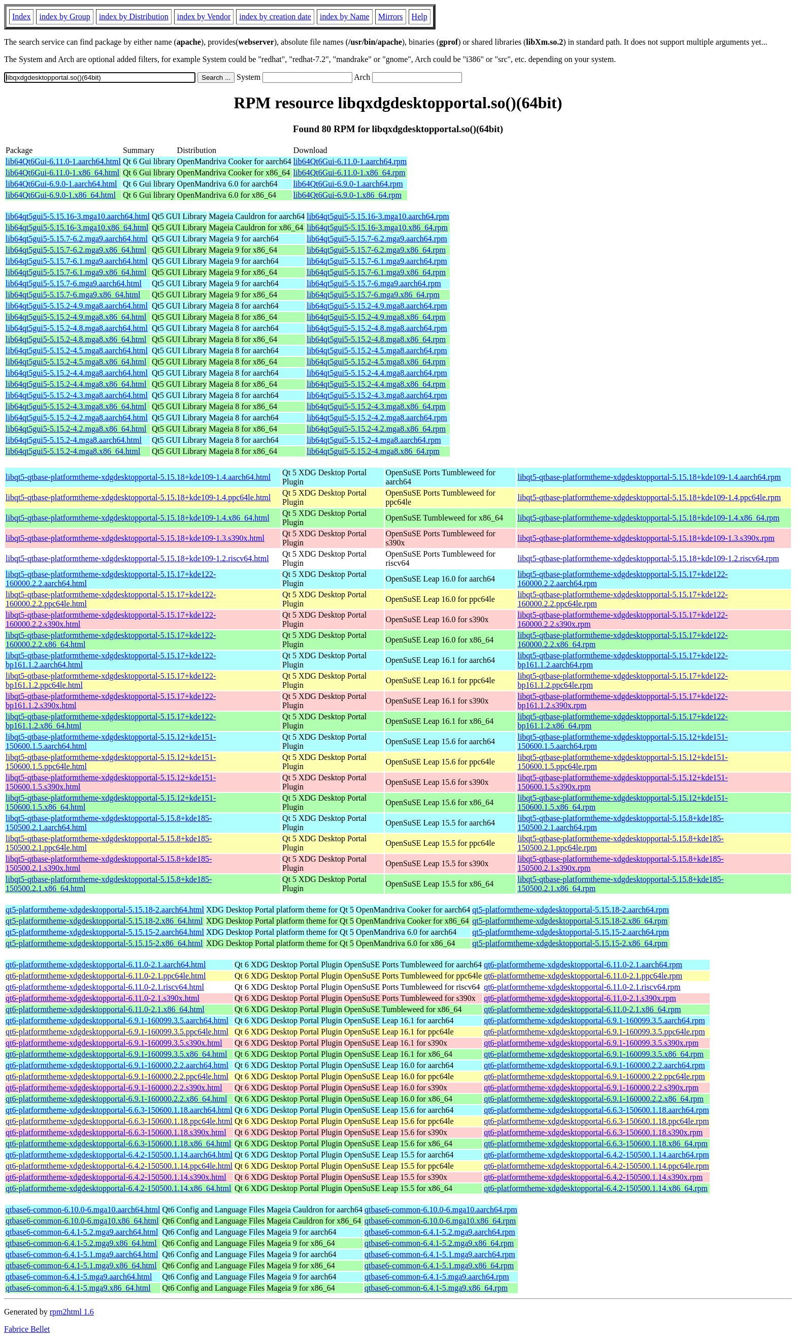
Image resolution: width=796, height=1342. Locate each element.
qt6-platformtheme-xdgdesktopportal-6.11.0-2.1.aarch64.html (106, 964)
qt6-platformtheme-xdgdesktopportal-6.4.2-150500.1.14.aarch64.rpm (596, 1154)
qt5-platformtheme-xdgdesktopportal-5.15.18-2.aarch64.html (105, 909)
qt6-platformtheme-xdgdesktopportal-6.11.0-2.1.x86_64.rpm (582, 1009)
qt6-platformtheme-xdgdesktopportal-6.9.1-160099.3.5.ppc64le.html (117, 1031)
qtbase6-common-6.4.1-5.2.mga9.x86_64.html (81, 1243)
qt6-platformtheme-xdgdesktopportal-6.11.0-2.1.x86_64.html (105, 1009)
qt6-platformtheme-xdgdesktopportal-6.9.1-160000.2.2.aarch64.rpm (594, 1065)
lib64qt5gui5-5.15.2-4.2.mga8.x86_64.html (76, 428)
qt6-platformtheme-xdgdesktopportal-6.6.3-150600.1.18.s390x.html (116, 1132)
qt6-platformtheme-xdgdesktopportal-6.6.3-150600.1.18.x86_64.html (118, 1143)
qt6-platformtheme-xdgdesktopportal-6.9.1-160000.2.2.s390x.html (114, 1087)
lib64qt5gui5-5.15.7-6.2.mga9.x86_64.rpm (376, 250)
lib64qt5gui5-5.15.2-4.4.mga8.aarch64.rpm (377, 373)
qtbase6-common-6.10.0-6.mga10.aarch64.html (83, 1209)
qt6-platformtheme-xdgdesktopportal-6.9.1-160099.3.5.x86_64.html (116, 1054)
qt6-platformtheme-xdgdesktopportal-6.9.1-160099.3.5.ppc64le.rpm (594, 1031)
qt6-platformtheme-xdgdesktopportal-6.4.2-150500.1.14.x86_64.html (118, 1188)
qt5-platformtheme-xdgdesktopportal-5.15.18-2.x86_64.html (104, 921)
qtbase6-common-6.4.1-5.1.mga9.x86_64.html (81, 1265)
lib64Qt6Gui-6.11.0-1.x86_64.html (62, 172)
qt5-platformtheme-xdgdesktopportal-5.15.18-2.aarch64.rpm (570, 909)
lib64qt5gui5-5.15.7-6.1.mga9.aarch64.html (77, 261)
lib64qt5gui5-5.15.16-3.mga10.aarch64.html (78, 216)
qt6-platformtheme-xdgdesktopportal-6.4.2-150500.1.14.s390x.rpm (593, 1177)
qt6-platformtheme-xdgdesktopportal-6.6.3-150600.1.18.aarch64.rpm (596, 1110)
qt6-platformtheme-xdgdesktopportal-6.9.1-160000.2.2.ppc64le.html (117, 1076)
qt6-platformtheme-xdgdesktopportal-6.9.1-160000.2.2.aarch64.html (117, 1065)
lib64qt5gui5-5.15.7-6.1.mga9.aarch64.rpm (377, 261)
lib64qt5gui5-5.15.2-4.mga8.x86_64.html (73, 451)
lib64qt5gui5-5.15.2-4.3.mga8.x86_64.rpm (376, 406)
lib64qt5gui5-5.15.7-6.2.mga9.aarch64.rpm (377, 238)
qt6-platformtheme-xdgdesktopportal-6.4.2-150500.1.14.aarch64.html (119, 1154)
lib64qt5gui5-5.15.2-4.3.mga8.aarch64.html (77, 395)
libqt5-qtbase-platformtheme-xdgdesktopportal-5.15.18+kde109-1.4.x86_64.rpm (648, 517)
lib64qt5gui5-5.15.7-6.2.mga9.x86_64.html (76, 250)
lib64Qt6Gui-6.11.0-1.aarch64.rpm (350, 161)
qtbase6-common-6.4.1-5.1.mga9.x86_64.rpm (439, 1265)
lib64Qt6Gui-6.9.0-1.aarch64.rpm (348, 183)
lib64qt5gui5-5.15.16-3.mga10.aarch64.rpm (378, 216)
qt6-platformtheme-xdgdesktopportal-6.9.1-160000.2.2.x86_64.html (116, 1098)
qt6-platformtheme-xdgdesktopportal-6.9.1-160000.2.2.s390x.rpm (591, 1087)
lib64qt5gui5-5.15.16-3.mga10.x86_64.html (77, 227)
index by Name (345, 16)
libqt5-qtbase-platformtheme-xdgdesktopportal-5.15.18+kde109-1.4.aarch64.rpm (649, 477)
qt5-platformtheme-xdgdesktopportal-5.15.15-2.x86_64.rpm (570, 943)
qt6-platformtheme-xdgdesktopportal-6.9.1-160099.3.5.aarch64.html (117, 1020)
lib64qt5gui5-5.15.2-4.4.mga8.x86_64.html (76, 384)
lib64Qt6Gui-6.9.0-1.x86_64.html (61, 195)
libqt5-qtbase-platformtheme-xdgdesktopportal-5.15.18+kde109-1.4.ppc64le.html (138, 497)
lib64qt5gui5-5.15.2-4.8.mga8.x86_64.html (76, 339)
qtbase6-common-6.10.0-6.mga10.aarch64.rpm (440, 1209)
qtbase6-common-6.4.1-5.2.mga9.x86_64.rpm (439, 1243)
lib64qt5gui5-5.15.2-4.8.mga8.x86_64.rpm (376, 339)
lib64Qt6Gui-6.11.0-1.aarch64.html (63, 161)
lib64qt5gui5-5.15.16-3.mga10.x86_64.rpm (377, 227)
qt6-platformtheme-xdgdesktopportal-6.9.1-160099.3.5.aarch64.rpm (594, 1020)
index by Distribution (134, 16)
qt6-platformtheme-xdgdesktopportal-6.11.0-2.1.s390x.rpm (580, 998)
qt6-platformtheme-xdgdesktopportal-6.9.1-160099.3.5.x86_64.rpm (594, 1054)
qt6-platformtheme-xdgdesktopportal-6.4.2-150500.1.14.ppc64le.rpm (596, 1166)
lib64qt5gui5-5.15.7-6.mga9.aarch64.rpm (374, 283)
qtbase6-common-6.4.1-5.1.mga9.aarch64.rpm (439, 1254)
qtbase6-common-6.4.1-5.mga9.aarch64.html (79, 1276)
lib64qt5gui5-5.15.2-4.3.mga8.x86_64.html (76, 406)
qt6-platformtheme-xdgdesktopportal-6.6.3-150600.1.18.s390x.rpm (593, 1132)
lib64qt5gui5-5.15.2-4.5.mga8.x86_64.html (76, 361)
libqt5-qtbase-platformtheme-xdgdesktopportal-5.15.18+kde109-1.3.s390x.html (135, 538)
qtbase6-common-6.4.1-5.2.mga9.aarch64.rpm (439, 1232)
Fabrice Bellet (27, 1329)
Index (21, 16)
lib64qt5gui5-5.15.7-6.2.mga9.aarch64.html (77, 238)
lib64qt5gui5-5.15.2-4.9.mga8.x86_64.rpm (376, 317)
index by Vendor (203, 16)
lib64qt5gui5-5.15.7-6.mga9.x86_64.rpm (373, 294)
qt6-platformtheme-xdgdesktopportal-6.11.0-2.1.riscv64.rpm (582, 987)
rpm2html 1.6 (72, 1311)
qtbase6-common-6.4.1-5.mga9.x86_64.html (78, 1288)
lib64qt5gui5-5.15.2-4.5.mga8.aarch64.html (77, 350)
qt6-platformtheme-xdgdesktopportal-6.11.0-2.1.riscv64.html (105, 987)
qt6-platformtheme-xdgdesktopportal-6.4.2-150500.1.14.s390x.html (116, 1177)
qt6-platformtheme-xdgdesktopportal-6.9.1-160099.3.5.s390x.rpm (591, 1043)
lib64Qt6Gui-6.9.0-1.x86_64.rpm (347, 195)
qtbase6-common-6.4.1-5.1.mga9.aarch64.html (82, 1254)
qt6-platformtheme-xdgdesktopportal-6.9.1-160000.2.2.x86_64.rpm (594, 1098)
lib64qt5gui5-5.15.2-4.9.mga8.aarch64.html (77, 305)
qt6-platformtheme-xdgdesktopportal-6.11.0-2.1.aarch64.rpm (583, 964)
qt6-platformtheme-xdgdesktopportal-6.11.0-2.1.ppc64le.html (106, 975)
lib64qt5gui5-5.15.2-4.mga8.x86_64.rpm (373, 451)
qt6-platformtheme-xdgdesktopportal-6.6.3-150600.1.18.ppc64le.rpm (596, 1121)
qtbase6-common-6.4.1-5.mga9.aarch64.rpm (436, 1276)
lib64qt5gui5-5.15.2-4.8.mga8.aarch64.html (77, 328)
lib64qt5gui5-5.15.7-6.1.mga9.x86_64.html (76, 272)
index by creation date (275, 16)
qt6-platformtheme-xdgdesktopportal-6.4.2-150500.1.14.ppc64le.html (119, 1166)
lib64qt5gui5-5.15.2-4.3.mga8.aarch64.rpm (377, 395)
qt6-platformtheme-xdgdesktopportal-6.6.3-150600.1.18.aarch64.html (119, 1110)
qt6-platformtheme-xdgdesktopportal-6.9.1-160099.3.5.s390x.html (114, 1043)
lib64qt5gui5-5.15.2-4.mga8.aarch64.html (74, 440)
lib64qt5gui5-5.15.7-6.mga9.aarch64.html (74, 283)
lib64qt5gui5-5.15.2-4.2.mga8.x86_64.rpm (376, 428)
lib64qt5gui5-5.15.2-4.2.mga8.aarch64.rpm (377, 417)
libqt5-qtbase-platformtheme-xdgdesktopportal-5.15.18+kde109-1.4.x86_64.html (138, 517)
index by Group (64, 16)
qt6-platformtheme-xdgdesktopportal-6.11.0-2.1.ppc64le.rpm (583, 975)
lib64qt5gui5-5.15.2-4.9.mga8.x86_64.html (76, 317)
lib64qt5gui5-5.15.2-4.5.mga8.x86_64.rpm (376, 361)
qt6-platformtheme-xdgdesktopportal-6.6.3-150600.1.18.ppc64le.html (119, 1121)
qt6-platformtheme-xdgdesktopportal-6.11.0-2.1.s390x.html (103, 998)
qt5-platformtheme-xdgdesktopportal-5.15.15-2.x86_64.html (104, 943)
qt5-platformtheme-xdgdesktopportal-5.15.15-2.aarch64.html (105, 932)
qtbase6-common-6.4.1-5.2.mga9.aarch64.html (82, 1232)
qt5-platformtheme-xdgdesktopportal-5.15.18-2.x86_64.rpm (570, 921)
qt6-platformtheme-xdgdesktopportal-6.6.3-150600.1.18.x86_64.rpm (596, 1143)
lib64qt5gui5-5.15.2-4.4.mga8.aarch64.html (77, 373)
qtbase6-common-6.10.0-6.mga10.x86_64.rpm (440, 1220)
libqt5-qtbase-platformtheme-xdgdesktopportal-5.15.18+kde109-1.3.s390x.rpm (645, 538)
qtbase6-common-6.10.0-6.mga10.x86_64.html (82, 1220)
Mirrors (390, 16)
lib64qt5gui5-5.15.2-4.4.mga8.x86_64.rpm (376, 384)
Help (419, 16)
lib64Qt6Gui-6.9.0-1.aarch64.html (61, 183)
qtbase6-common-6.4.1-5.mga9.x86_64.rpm (436, 1288)
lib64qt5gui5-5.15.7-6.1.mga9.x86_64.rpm (376, 272)
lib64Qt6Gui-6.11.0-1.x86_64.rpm (349, 172)
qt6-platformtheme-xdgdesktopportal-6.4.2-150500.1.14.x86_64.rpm (596, 1188)
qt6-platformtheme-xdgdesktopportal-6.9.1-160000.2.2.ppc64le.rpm (594, 1076)
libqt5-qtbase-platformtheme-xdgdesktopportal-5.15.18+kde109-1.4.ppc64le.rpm (649, 497)
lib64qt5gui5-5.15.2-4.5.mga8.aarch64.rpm (377, 350)
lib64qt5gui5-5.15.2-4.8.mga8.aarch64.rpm (377, 328)
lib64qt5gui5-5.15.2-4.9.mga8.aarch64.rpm (377, 305)
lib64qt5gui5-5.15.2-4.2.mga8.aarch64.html (77, 417)
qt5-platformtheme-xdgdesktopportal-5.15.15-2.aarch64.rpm (570, 932)
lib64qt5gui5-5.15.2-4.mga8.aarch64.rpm (374, 440)
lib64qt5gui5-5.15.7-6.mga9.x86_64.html (73, 294)
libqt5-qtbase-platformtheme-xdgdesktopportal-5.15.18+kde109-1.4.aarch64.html (138, 477)
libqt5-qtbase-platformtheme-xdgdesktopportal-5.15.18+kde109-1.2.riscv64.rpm (648, 558)
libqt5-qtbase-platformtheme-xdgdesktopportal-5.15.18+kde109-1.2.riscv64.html (137, 558)
